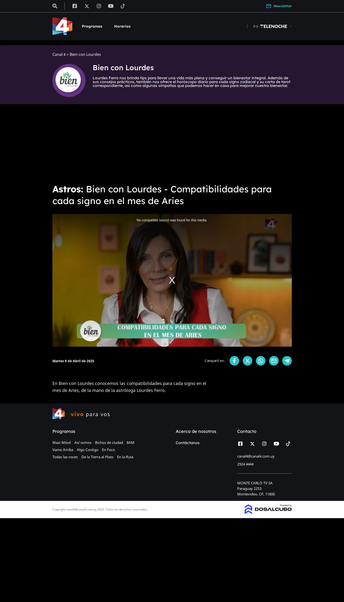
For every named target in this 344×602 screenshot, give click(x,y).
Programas (92, 26)
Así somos (82, 442)
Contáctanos (188, 442)
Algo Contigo (87, 449)
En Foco (108, 449)
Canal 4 (59, 54)
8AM (130, 442)
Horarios (122, 26)
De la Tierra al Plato (97, 456)
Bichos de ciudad (109, 442)
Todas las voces (65, 456)
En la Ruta (125, 456)
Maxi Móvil (61, 442)
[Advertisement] (172, 143)
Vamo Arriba (62, 449)
